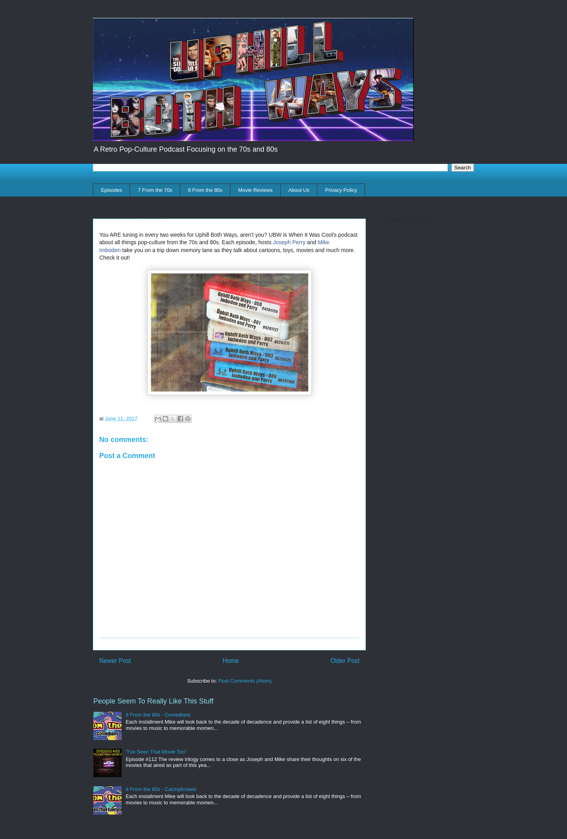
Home (230, 660)
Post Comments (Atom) (245, 681)
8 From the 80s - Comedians (158, 715)
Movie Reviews (255, 190)
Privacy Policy (341, 190)
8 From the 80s (205, 190)
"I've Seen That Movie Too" (156, 752)
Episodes (111, 190)
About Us (298, 190)
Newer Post (115, 660)
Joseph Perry (289, 242)
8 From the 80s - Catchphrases (161, 789)
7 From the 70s (155, 190)
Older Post (344, 660)
